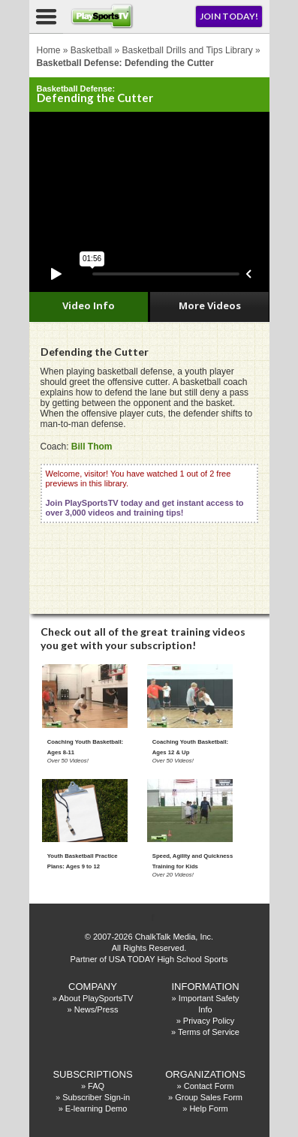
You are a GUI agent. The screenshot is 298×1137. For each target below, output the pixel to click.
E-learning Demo (96, 1108)
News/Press (96, 1009)
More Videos (210, 305)
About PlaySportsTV (96, 998)
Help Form (208, 1108)
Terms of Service (208, 1031)
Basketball (91, 50)
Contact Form (209, 1085)
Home (49, 50)
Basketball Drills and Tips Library (187, 50)
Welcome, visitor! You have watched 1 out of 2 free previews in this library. (145, 493)
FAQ (96, 1085)
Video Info (88, 305)
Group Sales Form (208, 1097)
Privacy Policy (208, 1020)
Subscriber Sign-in (96, 1097)
